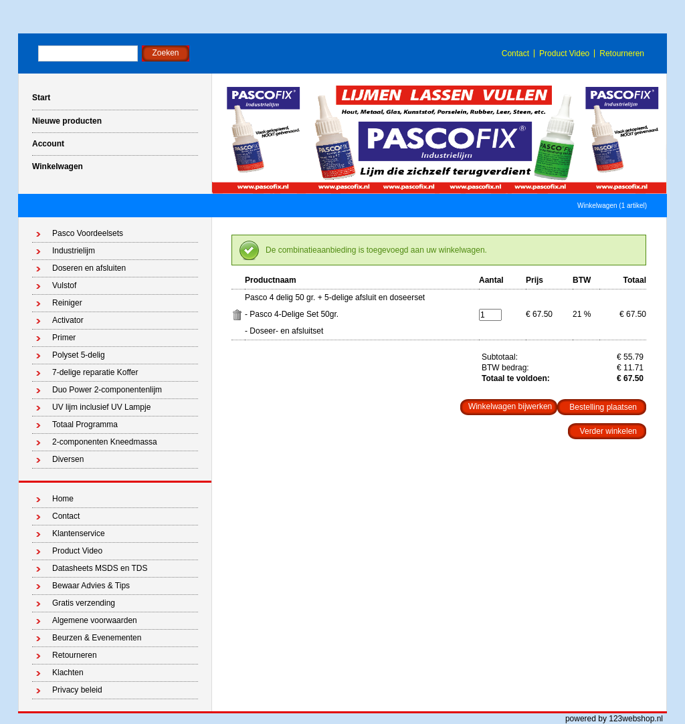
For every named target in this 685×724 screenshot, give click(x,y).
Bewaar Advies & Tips (91, 585)
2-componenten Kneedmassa (104, 442)
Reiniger (67, 303)
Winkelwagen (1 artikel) (612, 205)
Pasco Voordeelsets (87, 233)
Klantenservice (78, 533)
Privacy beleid (77, 690)
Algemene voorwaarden (94, 620)
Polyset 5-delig (78, 355)
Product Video (564, 53)
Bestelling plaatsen (603, 407)
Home (63, 498)
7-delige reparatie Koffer (95, 372)
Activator (68, 320)
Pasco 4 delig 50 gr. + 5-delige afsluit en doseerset (335, 297)
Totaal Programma (85, 424)
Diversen (68, 459)
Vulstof (64, 285)
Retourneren (621, 53)
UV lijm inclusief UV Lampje (101, 407)
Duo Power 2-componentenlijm (107, 389)
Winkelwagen (57, 166)
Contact (515, 53)
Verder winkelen (608, 431)
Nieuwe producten (67, 121)
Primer (64, 337)
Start (41, 97)
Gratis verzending (83, 603)
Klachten (68, 672)
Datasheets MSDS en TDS (100, 568)
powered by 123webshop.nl (614, 718)
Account (48, 143)
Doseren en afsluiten (89, 268)
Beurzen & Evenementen (96, 637)
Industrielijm (73, 250)
